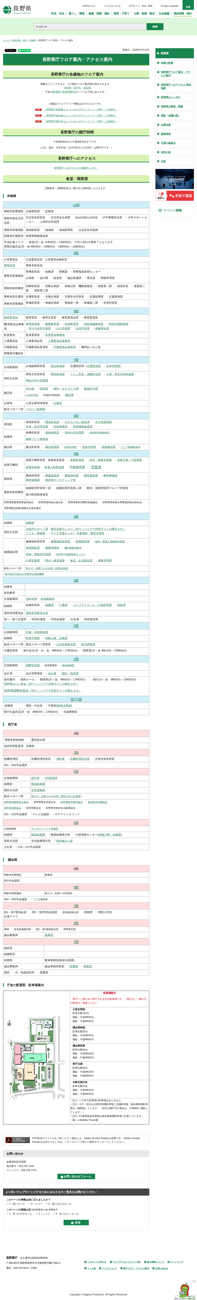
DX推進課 (51, 778)
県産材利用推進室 (99, 432)
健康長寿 (166, 134)
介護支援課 (33, 560)
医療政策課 (83, 541)
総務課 (74, 966)
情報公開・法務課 (56, 638)
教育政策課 (33, 324)
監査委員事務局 (55, 335)
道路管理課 (89, 447)
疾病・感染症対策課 (38, 554)
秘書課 (49, 605)
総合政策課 (58, 366)
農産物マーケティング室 (60, 480)
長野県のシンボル (171, 97)
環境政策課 (52, 422)
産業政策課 (77, 460)
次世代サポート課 (37, 529)
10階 (76, 205)
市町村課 (31, 598)
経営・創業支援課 (101, 460)
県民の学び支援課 (37, 380)
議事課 (49, 935)
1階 (76, 659)
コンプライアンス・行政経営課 (92, 605)
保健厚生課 (102, 328)
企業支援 (166, 125)
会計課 (52, 673)
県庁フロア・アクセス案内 (136, 1268)
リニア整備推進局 (130, 447)
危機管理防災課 (79, 759)
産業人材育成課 (54, 467)
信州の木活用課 (74, 432)
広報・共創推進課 (37, 632)
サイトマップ (176, 1262)
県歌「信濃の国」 (171, 115)
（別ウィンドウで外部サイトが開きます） (42, 690)
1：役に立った (17, 1204)
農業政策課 (52, 475)
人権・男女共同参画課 (120, 374)
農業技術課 (71, 475)
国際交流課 (33, 665)
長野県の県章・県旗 (172, 106)
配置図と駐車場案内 (64, 92)
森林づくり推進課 (37, 439)
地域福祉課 (33, 547)
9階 (76, 253)
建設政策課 (52, 447)
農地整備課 (110, 475)
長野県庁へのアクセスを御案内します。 (76, 168)
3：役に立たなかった (60, 1204)
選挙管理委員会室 (37, 613)
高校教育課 (71, 324)
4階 (76, 516)
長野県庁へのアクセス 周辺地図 (176, 86)
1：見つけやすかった (20, 1214)
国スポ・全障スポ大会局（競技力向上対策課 (55, 796)
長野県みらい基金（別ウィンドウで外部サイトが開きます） (41, 683)
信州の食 (166, 152)
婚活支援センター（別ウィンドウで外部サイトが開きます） (88, 529)
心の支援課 (63, 328)
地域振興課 (47, 598)
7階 (76, 359)
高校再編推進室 (93, 324)
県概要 (33, 40)
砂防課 (44, 388)
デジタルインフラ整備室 (44, 828)
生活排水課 (41, 426)
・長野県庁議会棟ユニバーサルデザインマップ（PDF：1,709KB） (80, 115)
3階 (76, 580)
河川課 (30, 388)
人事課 (63, 605)
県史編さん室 (64, 840)
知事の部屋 (167, 63)
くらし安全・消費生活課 (85, 374)
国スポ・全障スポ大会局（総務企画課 (47, 568)
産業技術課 (33, 467)
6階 (76, 416)
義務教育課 (52, 324)
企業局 (58, 403)
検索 (188, 7)
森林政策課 (52, 432)
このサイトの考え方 (97, 1262)
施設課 (69, 395)
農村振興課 (33, 480)
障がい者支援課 (55, 560)
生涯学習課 (83, 328)
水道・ (30, 426)
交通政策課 (94, 366)
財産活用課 (33, 638)
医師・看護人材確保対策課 (110, 541)
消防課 (60, 759)
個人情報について (155, 1262)
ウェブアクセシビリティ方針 (127, 1262)
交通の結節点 (168, 143)
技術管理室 (70, 447)
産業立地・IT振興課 (129, 460)
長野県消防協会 (12, 808)
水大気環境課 (103, 422)
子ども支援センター (63, 533)
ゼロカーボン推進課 (77, 422)
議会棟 (87, 88)
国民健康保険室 (73, 548)
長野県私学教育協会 (72, 802)
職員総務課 (38, 784)
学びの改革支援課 (40, 328)
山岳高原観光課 (66, 644)
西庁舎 (77, 88)
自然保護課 (60, 426)
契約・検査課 (70, 673)
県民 (53, 374)
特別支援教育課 (118, 324)
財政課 (121, 605)
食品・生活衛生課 (81, 560)
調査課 (88, 966)
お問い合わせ (161, 1268)
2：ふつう (36, 1204)
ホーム (6, 40)
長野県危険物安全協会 (16, 802)
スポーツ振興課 (35, 409)
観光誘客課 (88, 644)
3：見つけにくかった (67, 1214)
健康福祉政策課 (60, 541)
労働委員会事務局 (65, 347)
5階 (76, 453)
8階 (76, 311)
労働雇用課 (77, 467)
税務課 (30, 522)
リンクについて (109, 1268)
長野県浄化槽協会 (97, 802)
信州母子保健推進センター (71, 554)
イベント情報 (172, 210)
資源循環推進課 (82, 426)
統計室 (35, 778)
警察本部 (9, 265)
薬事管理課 (105, 560)
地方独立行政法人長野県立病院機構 (24, 574)
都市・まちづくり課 (66, 388)
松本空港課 (113, 366)
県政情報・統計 (19, 40)
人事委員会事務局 (59, 341)
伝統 (163, 161)
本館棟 (67, 88)
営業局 (96, 467)
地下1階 (76, 699)
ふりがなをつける (112, 6)
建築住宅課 (91, 388)
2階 (76, 625)
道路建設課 (108, 447)
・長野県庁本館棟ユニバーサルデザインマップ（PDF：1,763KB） (80, 109)
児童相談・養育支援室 (90, 533)
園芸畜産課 (91, 475)
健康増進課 (52, 547)
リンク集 (91, 1268)
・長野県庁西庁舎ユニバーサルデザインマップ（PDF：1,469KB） (80, 121)
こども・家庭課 (35, 533)
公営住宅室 (32, 395)
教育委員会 (11, 317)
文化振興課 (38, 790)
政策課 (60, 374)
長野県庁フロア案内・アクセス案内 (175, 74)
